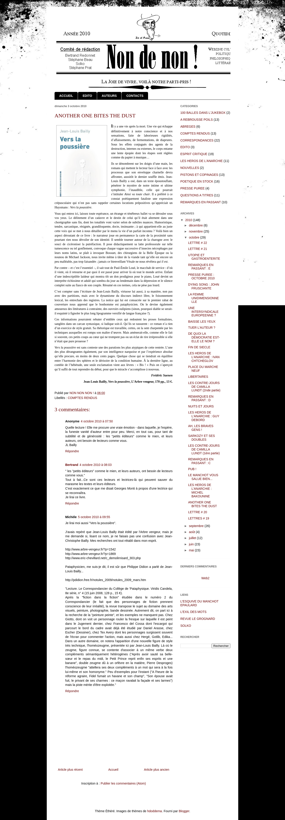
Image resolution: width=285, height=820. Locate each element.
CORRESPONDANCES (197, 140)
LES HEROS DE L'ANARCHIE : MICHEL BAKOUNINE (200, 490)
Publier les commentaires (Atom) (123, 783)
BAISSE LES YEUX (202, 321)
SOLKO (185, 625)
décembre (196, 225)
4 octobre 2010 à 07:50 (97, 421)
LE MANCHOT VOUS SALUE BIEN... (203, 477)
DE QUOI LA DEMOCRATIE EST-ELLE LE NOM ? (204, 337)
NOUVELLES (189, 168)
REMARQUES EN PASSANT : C (201, 461)
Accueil (113, 769)
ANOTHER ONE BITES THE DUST (202, 504)
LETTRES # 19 (198, 518)
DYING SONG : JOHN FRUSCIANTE (203, 286)
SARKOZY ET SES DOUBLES (201, 437)
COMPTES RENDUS (82, 398)
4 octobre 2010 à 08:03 (95, 465)
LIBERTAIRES (198, 376)
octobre (194, 237)
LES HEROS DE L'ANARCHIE (201, 161)
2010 (189, 220)
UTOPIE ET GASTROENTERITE (204, 257)
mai (192, 550)
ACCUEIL (66, 96)
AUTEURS (109, 96)
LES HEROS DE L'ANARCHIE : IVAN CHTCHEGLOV (204, 357)
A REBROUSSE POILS (196, 119)
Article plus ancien (156, 769)
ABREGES (187, 126)
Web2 (205, 578)
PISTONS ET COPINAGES (199, 174)
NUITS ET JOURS (201, 406)
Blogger (184, 811)
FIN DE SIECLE (199, 347)
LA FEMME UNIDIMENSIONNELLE (203, 298)
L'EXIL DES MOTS (193, 612)
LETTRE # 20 (197, 512)
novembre (196, 231)
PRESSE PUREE (192, 188)
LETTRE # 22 (197, 243)
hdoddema (154, 811)
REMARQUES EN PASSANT (200, 202)
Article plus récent (70, 769)
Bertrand (71, 465)
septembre (196, 526)
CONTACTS (134, 96)
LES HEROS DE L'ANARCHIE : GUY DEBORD (203, 416)
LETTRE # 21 (197, 249)
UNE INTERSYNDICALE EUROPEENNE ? (203, 311)
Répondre (72, 451)
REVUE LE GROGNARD (197, 619)
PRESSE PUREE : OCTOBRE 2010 (201, 276)
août (192, 532)
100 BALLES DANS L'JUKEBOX (203, 112)
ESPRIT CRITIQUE (193, 154)
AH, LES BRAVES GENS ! (200, 428)
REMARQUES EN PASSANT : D (201, 398)
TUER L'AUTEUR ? (201, 327)
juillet (193, 538)
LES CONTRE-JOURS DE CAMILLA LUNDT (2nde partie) (204, 386)
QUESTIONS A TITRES (196, 195)
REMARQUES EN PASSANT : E (201, 266)
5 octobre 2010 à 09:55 (94, 517)
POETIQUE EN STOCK (196, 181)
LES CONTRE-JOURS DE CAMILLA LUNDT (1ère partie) (204, 449)
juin (192, 544)
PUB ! (192, 469)
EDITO (87, 96)
